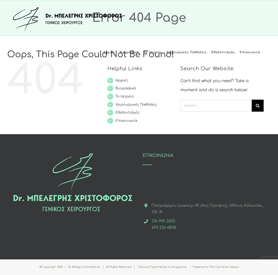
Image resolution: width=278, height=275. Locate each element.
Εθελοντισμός (128, 112)
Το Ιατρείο (125, 96)
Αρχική (122, 80)
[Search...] (215, 106)
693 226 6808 (164, 227)
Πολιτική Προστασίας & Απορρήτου (162, 267)
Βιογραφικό (126, 88)
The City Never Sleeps (224, 267)
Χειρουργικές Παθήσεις (136, 104)
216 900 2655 (163, 221)
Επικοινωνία (127, 120)
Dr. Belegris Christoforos (84, 267)
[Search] (258, 106)
